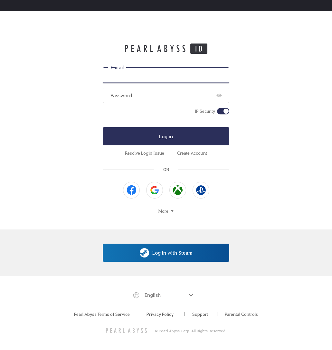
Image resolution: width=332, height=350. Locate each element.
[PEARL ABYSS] (126, 330)
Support (200, 314)
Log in (166, 136)
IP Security (205, 111)
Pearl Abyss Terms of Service (102, 314)
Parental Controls (241, 314)
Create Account (192, 153)
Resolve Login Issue (144, 153)
